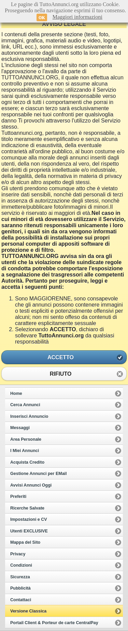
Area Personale (25, 439)
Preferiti (18, 496)
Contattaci (20, 599)
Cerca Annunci (25, 404)
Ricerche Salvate (27, 508)
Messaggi (20, 427)
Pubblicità (20, 588)
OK (42, 17)
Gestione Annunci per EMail (38, 473)
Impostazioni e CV (28, 519)
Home (16, 393)
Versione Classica (28, 611)
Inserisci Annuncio (29, 416)
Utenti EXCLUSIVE (29, 531)
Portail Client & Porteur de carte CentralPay (54, 622)
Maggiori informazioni (77, 17)
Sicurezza (20, 577)
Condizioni (21, 565)
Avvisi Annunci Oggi (31, 485)
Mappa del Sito (25, 542)
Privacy (17, 554)
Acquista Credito (27, 462)
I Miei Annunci (24, 450)
